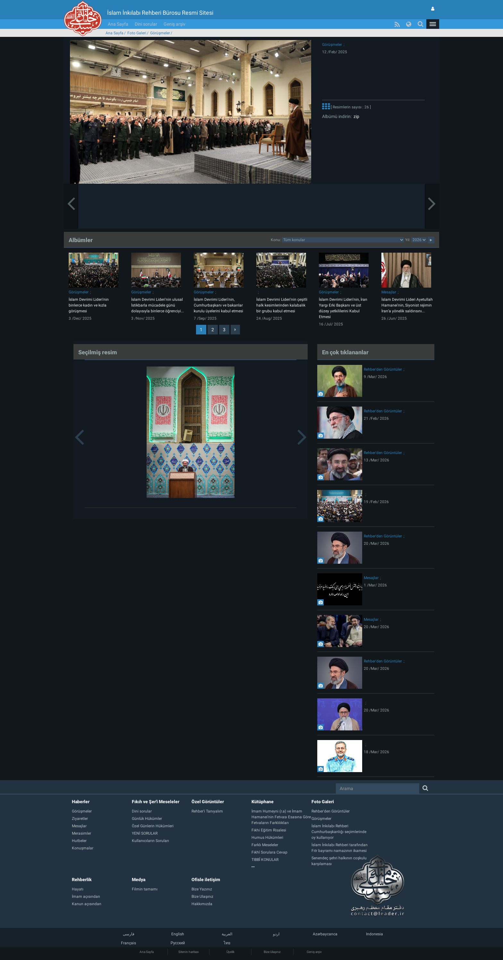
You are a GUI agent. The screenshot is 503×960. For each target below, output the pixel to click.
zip (355, 116)
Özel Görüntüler (208, 801)
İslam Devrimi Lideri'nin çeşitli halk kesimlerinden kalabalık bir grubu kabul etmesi (281, 305)
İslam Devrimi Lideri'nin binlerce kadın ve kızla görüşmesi (89, 305)
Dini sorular (146, 24)
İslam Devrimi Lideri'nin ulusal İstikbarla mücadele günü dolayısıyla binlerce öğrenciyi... (157, 305)
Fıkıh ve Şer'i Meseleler (155, 801)
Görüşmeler (160, 33)
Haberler (81, 801)
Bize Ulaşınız (272, 952)
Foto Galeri (136, 33)
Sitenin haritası (188, 952)
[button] (432, 24)
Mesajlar (388, 292)
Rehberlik (82, 879)
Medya (138, 879)
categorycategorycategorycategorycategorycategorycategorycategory (343, 239)
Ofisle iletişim (206, 879)
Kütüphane (263, 801)
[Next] (235, 329)
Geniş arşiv (174, 24)
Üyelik (230, 952)
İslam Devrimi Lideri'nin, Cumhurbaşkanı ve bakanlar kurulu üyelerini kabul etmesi (218, 305)
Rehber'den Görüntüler (383, 369)
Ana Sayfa (118, 24)
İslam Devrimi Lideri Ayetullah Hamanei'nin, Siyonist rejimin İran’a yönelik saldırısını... (407, 305)
